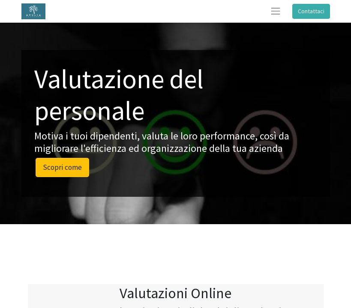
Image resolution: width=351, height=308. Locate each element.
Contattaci (311, 11)
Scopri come (62, 167)
